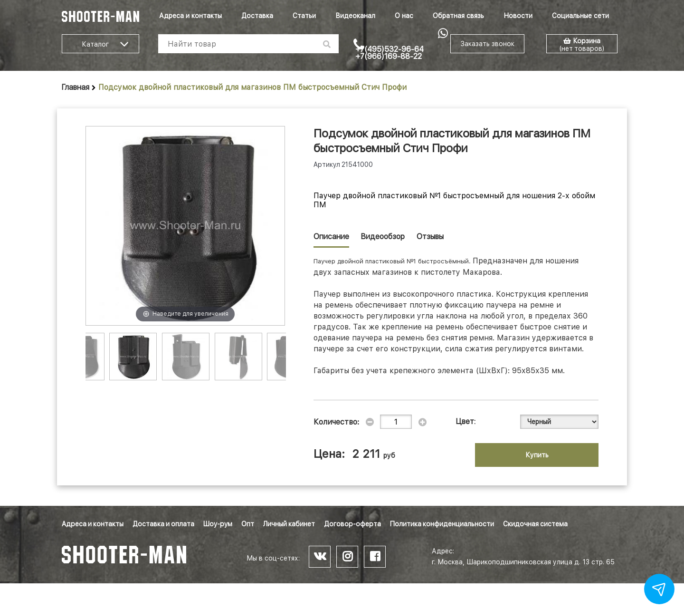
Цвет (465, 421)
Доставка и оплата (163, 524)
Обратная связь (458, 15)
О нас (404, 15)
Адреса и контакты (190, 15)
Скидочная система (535, 524)
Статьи (304, 15)
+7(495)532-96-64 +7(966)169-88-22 (389, 53)
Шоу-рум (217, 524)
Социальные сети (580, 15)
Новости (518, 15)
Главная (75, 87)
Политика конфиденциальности (442, 524)
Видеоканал (355, 15)
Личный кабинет (289, 524)
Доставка (257, 15)
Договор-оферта (352, 524)
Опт (247, 524)
